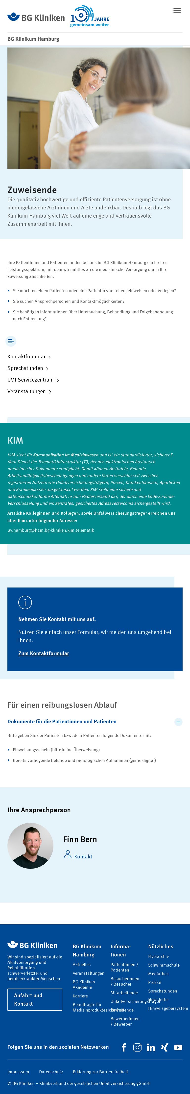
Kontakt (78, 855)
